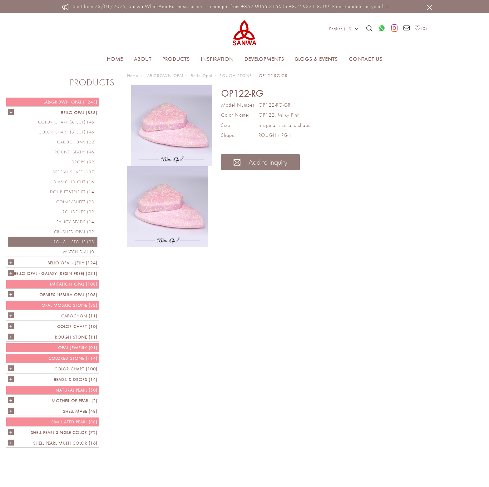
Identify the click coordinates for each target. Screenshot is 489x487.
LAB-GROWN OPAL (165, 75)
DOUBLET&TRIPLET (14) (73, 191)
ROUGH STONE (236, 75)
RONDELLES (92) (79, 211)
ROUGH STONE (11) (76, 337)
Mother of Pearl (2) (74, 400)
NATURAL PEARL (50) (76, 390)
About (142, 59)
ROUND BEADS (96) (75, 151)
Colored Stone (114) (72, 358)
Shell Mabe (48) (80, 411)
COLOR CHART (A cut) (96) (67, 121)
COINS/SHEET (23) (76, 201)
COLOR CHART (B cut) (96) (67, 131)
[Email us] (406, 28)
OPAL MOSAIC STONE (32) (69, 305)
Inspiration (217, 59)
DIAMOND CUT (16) (74, 181)
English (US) (343, 28)
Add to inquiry (260, 161)
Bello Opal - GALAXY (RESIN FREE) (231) (55, 273)
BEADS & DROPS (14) (75, 379)
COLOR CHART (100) (75, 368)
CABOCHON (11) (79, 315)
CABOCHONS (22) (76, 141)
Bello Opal (201, 75)
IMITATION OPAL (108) (73, 284)
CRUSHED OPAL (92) (75, 231)
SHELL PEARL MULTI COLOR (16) (65, 443)
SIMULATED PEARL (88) (74, 421)
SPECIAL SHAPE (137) (74, 171)
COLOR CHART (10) (77, 326)
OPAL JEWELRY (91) (77, 347)
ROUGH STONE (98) (74, 241)
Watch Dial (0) (79, 251)
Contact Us (366, 59)
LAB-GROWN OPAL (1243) (70, 101)
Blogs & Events (316, 59)
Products (176, 59)
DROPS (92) (84, 161)
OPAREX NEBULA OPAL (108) (68, 294)
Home (115, 59)
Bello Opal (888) (79, 112)
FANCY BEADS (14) (76, 221)
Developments (264, 59)
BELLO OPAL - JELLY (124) (72, 262)
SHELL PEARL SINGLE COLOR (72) (64, 432)
